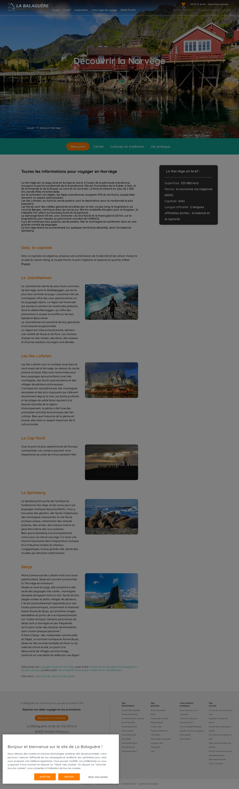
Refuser (69, 776)
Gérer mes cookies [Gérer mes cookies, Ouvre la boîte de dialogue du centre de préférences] (98, 776)
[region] (61, 759)
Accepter (45, 776)
